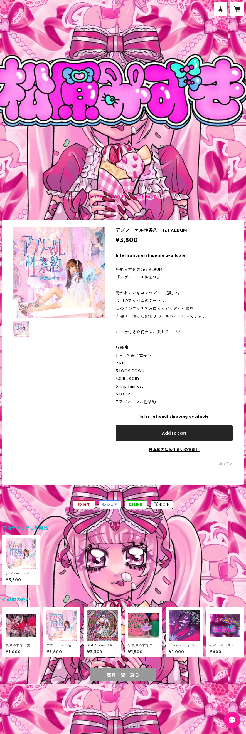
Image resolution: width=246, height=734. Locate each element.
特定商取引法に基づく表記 (72, 707)
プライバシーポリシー (24, 707)
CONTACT (146, 196)
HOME (96, 196)
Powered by (123, 727)
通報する (225, 463)
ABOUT (119, 196)
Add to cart (174, 433)
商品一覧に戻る (123, 675)
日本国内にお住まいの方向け (174, 449)
